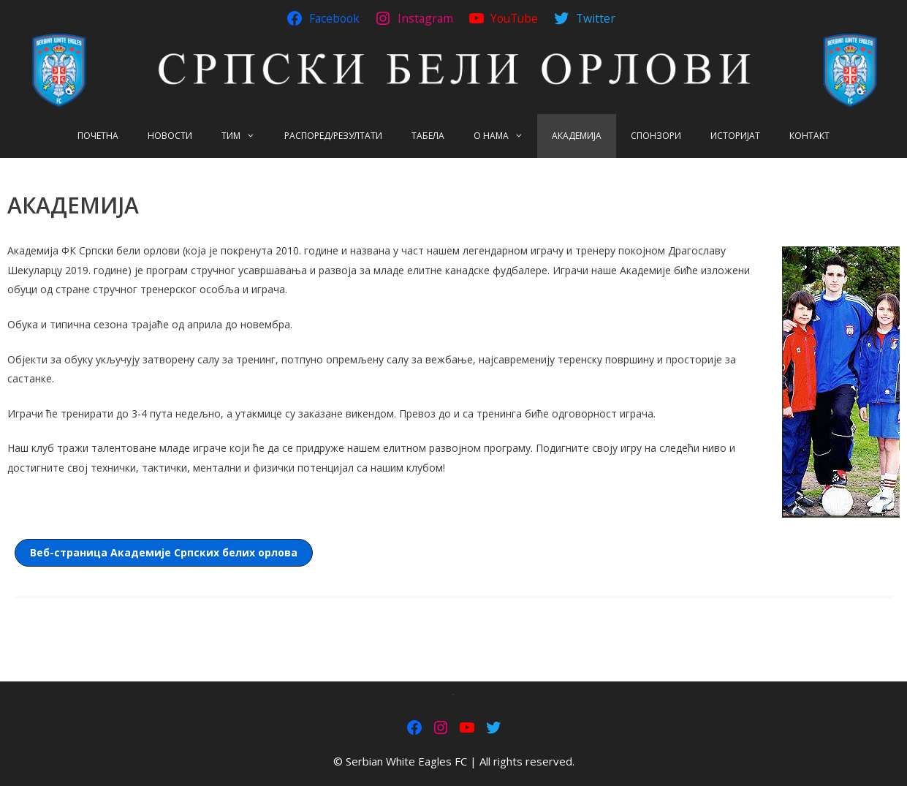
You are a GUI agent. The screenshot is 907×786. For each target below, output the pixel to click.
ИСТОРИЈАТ (735, 135)
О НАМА (506, 136)
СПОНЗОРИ (656, 135)
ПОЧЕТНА (97, 135)
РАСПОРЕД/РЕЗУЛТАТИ (333, 135)
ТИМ (245, 136)
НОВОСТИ (170, 135)
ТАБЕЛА (427, 135)
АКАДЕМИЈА (576, 135)
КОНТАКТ (809, 135)
